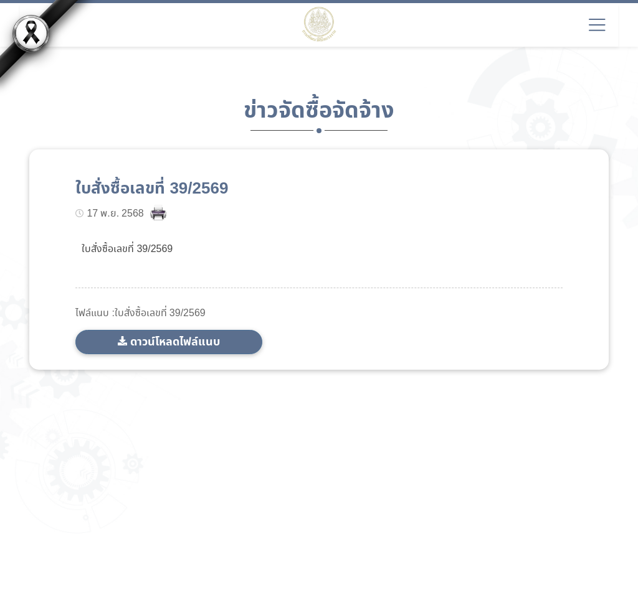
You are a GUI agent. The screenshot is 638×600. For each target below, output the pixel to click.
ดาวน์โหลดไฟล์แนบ (175, 342)
